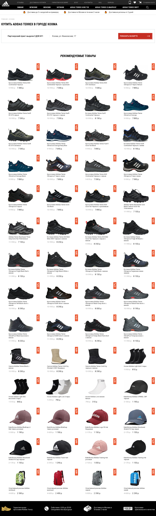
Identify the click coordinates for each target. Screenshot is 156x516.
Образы (111, 2)
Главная (4, 19)
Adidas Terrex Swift (130, 7)
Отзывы (20, 2)
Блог (76, 2)
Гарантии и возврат (60, 2)
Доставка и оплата (38, 2)
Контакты (88, 2)
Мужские (33, 7)
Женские (47, 7)
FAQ (100, 2)
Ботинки (60, 7)
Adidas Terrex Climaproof (105, 7)
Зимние (20, 7)
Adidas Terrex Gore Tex (79, 7)
